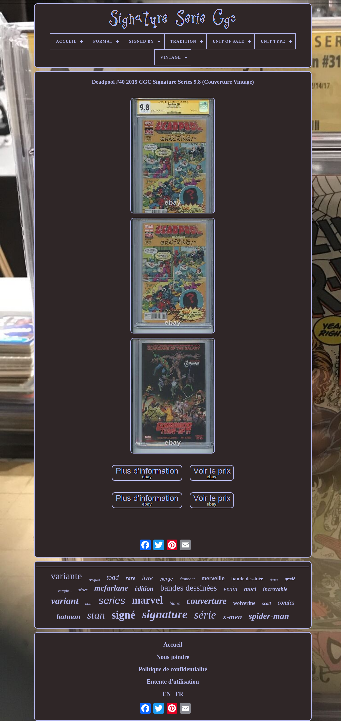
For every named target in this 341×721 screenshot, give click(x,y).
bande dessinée (247, 578)
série (205, 615)
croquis (94, 580)
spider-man (269, 616)
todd (112, 577)
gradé (290, 578)
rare (130, 578)
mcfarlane (111, 588)
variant (64, 601)
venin (230, 588)
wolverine (244, 603)
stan (96, 615)
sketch (274, 580)
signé (124, 615)
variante (66, 576)
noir (88, 603)
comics (286, 602)
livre (147, 578)
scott (266, 603)
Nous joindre (172, 657)
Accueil (172, 644)
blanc (175, 603)
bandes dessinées (188, 587)
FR (179, 694)
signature (164, 614)
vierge (166, 579)
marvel (147, 600)
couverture (207, 601)
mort (250, 588)
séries (83, 590)
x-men (232, 617)
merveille (213, 578)
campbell (64, 591)
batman (69, 617)
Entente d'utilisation (173, 681)
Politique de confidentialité (172, 669)
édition (144, 588)
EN (166, 694)
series (112, 600)
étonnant (187, 578)
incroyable (275, 589)
